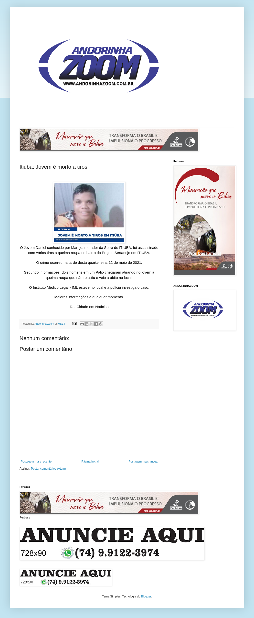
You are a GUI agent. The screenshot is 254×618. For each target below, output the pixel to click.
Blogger (146, 596)
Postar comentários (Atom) (48, 468)
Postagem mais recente (36, 461)
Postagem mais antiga (143, 461)
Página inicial (90, 461)
